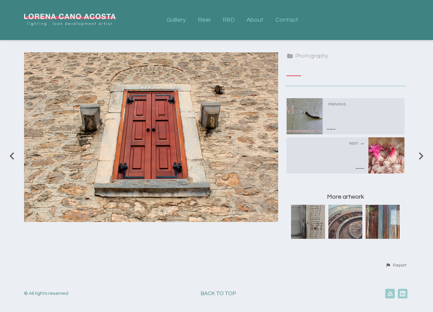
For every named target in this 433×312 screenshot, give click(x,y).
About (255, 20)
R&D (229, 20)
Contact (286, 20)
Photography (307, 56)
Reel (204, 20)
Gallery (176, 20)
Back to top (218, 293)
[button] (396, 265)
